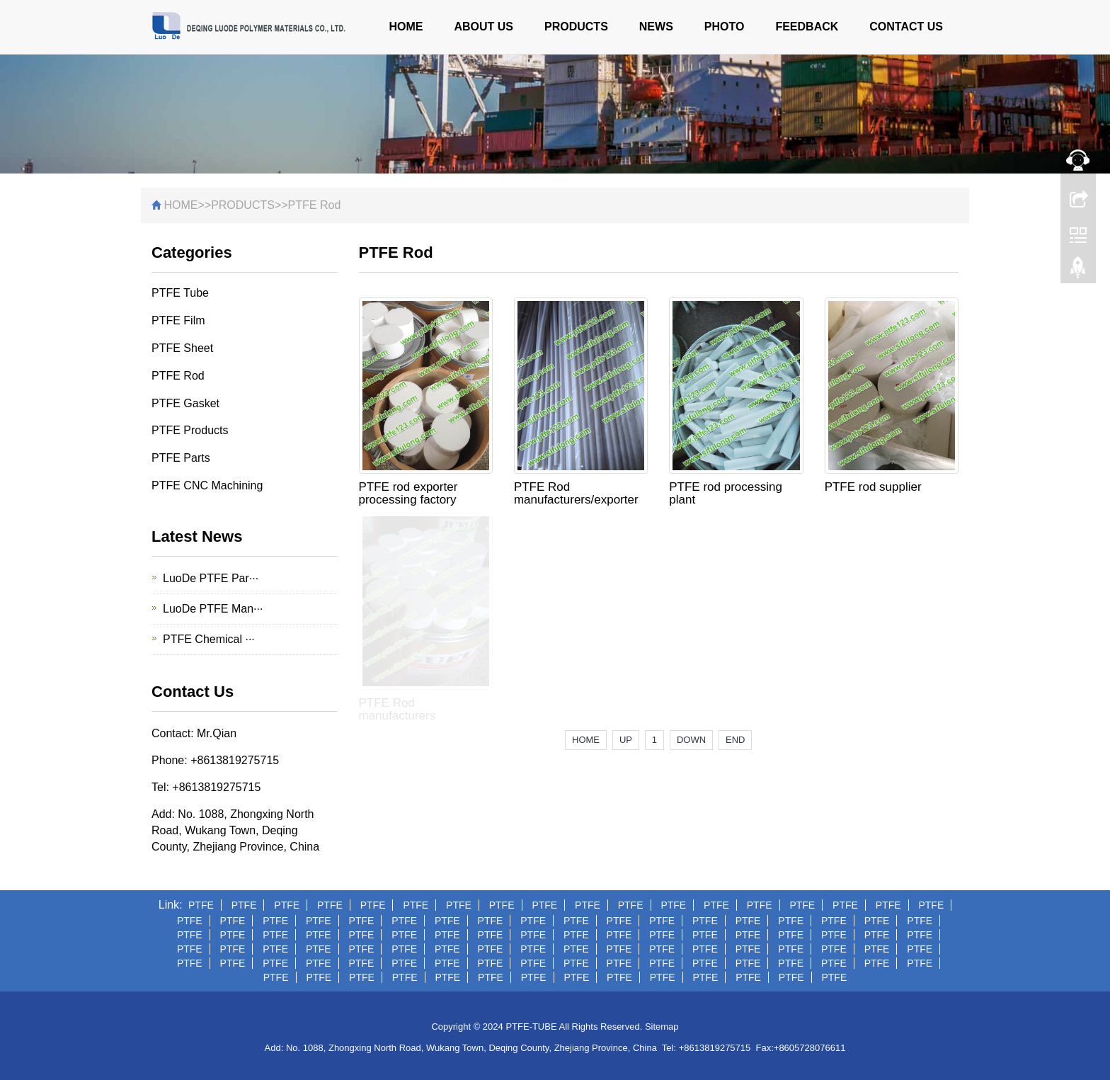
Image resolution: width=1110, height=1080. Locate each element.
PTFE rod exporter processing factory (408, 493)
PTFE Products (189, 430)
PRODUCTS (576, 27)
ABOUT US (483, 27)
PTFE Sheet (182, 348)
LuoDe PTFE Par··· (210, 578)
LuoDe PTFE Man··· (213, 609)
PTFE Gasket (185, 403)
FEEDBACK (806, 27)
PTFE (201, 905)
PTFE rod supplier (873, 487)
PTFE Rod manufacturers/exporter (576, 493)
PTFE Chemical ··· (209, 639)
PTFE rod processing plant (725, 493)
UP (625, 739)
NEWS (656, 27)
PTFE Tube (180, 293)
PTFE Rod (314, 205)
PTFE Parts (180, 458)
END (735, 739)
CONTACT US (906, 27)
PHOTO (724, 27)
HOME (406, 27)
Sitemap (662, 1026)
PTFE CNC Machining (207, 485)
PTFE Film (178, 320)
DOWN (691, 739)
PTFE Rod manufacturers (397, 709)
